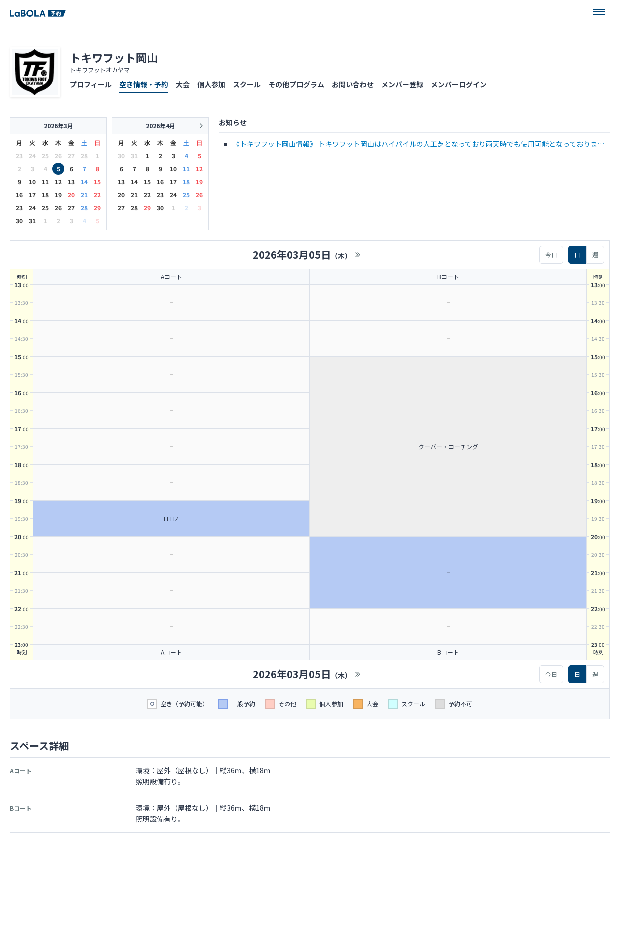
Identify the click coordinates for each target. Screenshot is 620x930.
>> (358, 255)
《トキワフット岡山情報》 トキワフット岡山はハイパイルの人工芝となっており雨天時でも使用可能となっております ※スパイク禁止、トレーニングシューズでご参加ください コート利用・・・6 (418, 144)
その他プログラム (296, 84)
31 (32, 220)
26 (58, 207)
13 (71, 181)
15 (97, 181)
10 (32, 181)
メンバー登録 (403, 84)
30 (19, 220)
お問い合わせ (353, 84)
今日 (552, 254)
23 (19, 207)
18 (45, 194)
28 (84, 207)
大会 (183, 84)
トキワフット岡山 (114, 57)
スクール (247, 84)
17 (32, 194)
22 (97, 194)
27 (71, 207)
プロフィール (91, 84)
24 (32, 207)
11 (45, 181)
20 (71, 194)
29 (97, 207)
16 (19, 194)
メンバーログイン (459, 84)
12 (58, 181)
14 (84, 181)
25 (45, 207)
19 (58, 194)
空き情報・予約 (144, 84)
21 (84, 194)
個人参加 (212, 84)
